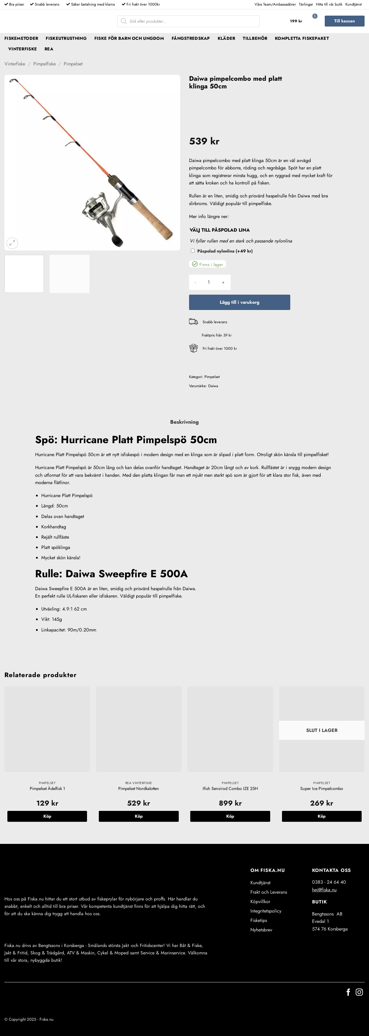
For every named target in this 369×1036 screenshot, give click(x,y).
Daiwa (213, 386)
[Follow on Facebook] (348, 993)
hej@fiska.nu (324, 889)
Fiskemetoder (21, 38)
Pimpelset (73, 63)
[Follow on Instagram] (359, 993)
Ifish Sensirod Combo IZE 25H (230, 788)
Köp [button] (47, 816)
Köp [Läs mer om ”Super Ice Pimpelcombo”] (322, 816)
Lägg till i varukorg (239, 302)
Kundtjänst (353, 4)
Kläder (226, 38)
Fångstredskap (191, 38)
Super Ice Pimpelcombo (321, 788)
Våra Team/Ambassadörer (275, 4)
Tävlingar (306, 4)
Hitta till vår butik (329, 4)
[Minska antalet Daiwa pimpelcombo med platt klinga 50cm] (195, 282)
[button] (302, 21)
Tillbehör (255, 38)
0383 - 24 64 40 (329, 882)
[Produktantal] (209, 282)
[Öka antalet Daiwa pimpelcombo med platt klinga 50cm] (223, 282)
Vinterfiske (22, 49)
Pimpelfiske (44, 63)
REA (49, 49)
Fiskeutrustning (66, 38)
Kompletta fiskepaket (302, 38)
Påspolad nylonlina (225, 251)
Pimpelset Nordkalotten (138, 788)
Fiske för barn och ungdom (129, 38)
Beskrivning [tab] (184, 422)
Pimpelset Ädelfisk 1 (47, 788)
